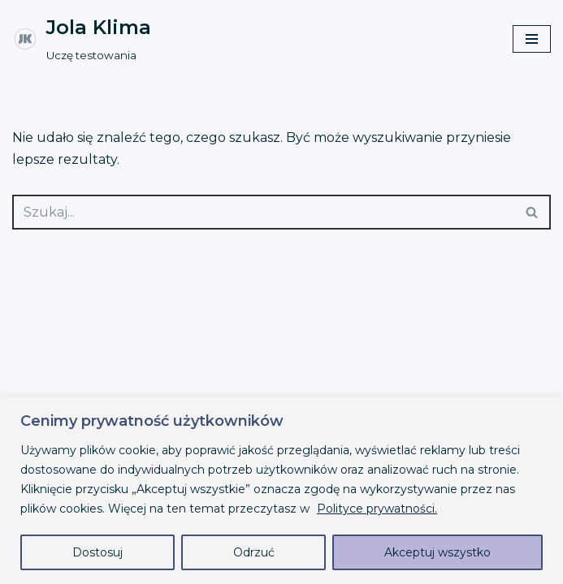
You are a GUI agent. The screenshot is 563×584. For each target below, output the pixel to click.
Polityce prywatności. (377, 508)
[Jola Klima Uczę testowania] (81, 39)
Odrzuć (254, 552)
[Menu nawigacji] (532, 39)
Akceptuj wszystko (437, 552)
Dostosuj (97, 552)
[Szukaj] (263, 212)
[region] (281, 490)
